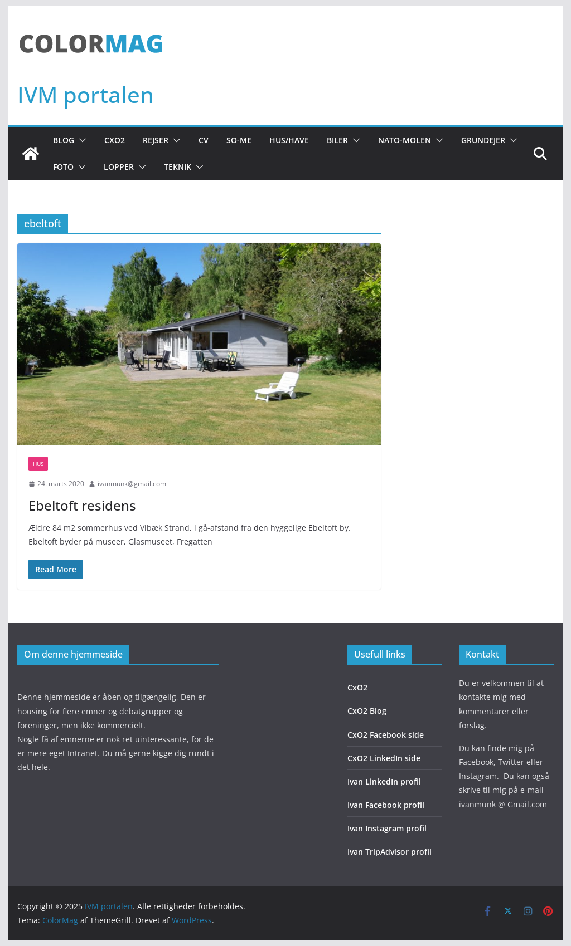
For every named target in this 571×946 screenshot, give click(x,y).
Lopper (119, 166)
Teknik (177, 166)
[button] (80, 140)
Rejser (155, 140)
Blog (63, 140)
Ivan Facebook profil (385, 805)
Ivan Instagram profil (387, 828)
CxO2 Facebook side (385, 734)
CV (204, 140)
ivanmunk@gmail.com (132, 483)
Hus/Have (289, 140)
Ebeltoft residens (82, 505)
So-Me (238, 140)
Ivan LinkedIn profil (384, 781)
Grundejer (483, 140)
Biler (337, 140)
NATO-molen (404, 140)
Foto (63, 166)
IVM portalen (85, 94)
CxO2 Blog (366, 710)
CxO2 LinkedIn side (383, 758)
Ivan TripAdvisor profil (389, 851)
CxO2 (114, 140)
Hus (38, 464)
